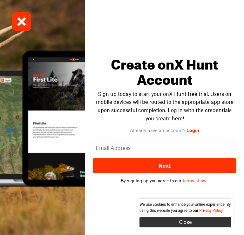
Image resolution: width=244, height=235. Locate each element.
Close (185, 222)
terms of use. (195, 180)
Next (165, 165)
